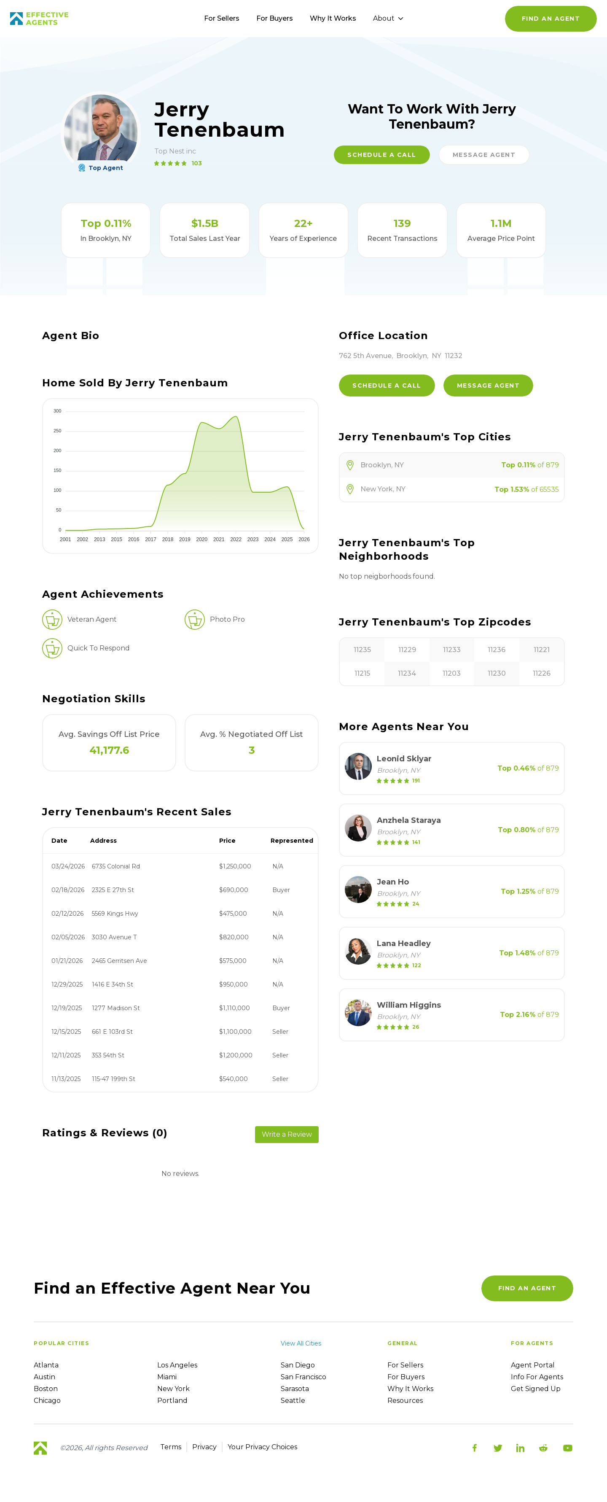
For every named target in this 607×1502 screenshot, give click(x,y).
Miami (167, 1377)
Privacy (204, 1447)
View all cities (301, 1343)
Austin (44, 1377)
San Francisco (303, 1377)
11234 (407, 673)
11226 (542, 673)
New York (173, 1389)
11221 (542, 650)
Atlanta (46, 1365)
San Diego (298, 1365)
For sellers (405, 1365)
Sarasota (295, 1389)
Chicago (47, 1401)
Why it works (410, 1389)
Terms (170, 1447)
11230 (497, 673)
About (388, 18)
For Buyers (274, 18)
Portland (172, 1401)
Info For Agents (537, 1377)
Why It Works (333, 18)
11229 (407, 650)
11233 (452, 650)
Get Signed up (536, 1389)
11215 (362, 673)
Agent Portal (533, 1365)
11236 (496, 650)
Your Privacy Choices (262, 1447)
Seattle (293, 1401)
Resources (405, 1401)
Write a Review (287, 1134)
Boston (46, 1389)
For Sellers (221, 18)
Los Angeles (177, 1365)
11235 (362, 650)
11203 (452, 673)
